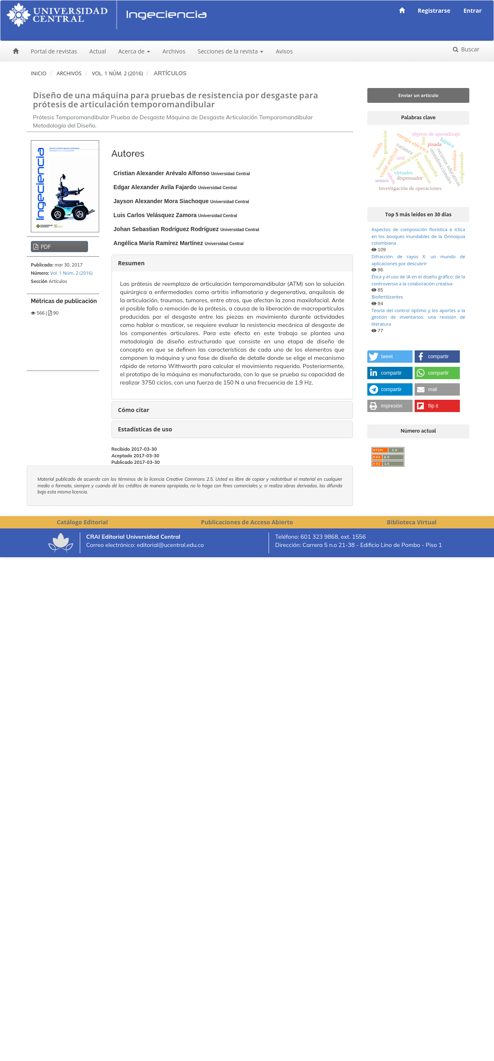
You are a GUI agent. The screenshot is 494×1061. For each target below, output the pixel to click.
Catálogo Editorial (82, 522)
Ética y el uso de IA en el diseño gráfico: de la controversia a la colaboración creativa (418, 280)
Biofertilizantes (387, 297)
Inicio (38, 73)
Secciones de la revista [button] (231, 51)
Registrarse (434, 10)
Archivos (174, 51)
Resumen (131, 263)
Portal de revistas (54, 51)
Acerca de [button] (134, 51)
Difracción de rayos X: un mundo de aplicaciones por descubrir (418, 259)
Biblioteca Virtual (411, 522)
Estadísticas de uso (145, 429)
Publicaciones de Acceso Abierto (247, 522)
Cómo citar (133, 410)
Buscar (469, 49)
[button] (390, 356)
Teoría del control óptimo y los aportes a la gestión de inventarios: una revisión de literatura (418, 317)
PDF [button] (45, 246)
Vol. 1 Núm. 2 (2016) (117, 73)
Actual (97, 51)
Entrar (473, 10)
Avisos (284, 51)
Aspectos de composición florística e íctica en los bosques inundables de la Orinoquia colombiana (418, 236)
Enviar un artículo (418, 95)
